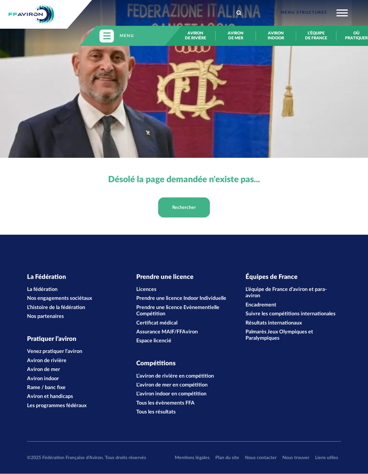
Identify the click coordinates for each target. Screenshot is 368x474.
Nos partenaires (45, 316)
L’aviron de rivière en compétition (175, 376)
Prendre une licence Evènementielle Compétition (177, 310)
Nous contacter (261, 457)
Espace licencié (153, 341)
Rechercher (184, 207)
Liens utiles (326, 457)
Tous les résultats (156, 412)
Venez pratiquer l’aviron (54, 351)
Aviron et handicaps (50, 396)
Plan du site (227, 457)
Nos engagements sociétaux (59, 298)
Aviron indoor (276, 35)
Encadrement (261, 305)
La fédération (42, 289)
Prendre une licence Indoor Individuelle (181, 298)
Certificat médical (156, 323)
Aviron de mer (236, 35)
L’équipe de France (316, 35)
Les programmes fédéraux (57, 406)
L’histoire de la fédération (56, 307)
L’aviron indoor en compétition (171, 394)
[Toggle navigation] (314, 12)
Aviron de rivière (195, 35)
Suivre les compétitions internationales (291, 314)
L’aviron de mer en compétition (172, 385)
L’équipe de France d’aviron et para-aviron (286, 292)
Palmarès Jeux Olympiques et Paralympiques (279, 335)
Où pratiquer (356, 35)
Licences (146, 289)
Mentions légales (192, 457)
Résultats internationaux (274, 323)
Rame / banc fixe (46, 388)
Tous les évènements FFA (165, 403)
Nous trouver (295, 457)
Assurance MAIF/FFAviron (167, 332)
